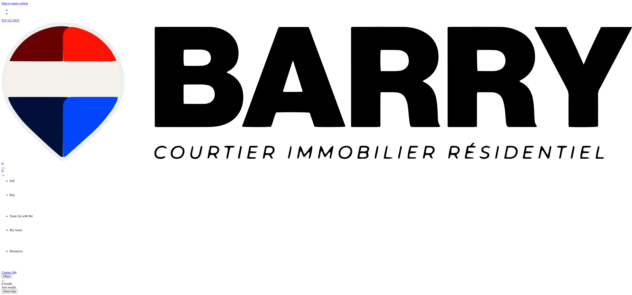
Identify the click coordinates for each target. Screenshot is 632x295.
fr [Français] (3, 163)
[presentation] (320, 181)
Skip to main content (15, 3)
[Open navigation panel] (3, 168)
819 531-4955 (10, 20)
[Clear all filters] (3, 281)
